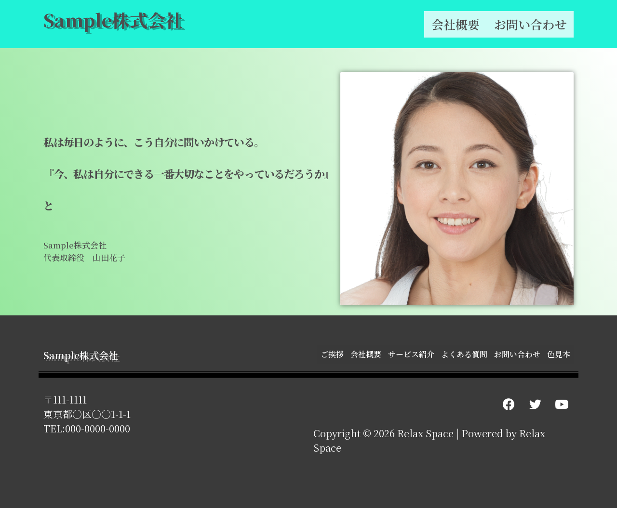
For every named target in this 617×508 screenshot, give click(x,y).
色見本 (558, 354)
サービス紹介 (411, 354)
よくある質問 (464, 354)
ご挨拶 (332, 354)
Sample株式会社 (113, 20)
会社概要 (455, 24)
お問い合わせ (530, 24)
